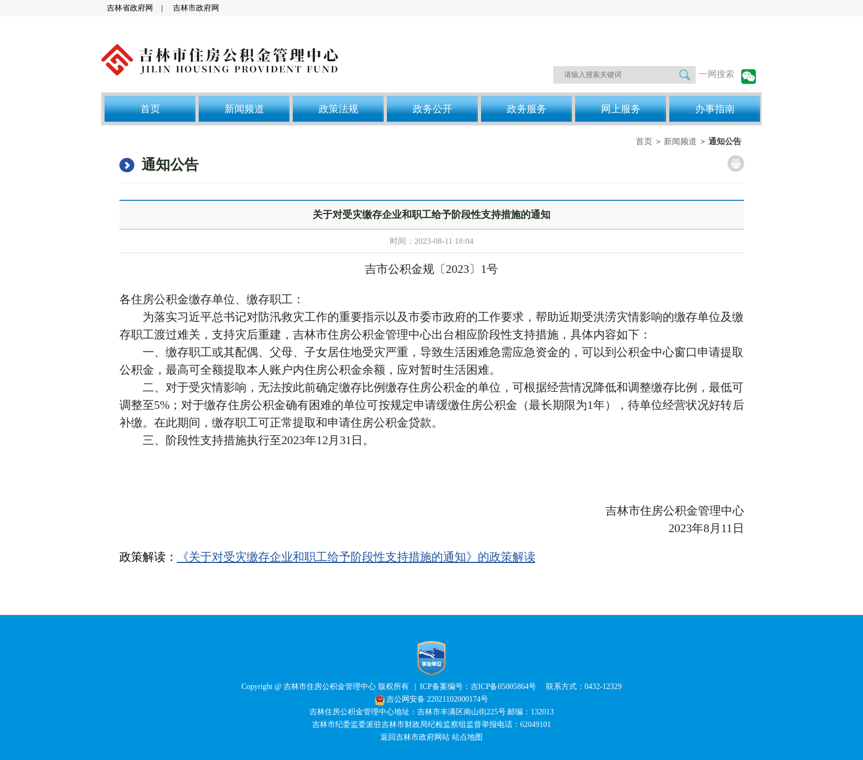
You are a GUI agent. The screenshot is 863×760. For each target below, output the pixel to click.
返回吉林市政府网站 (416, 737)
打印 (736, 163)
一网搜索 (716, 74)
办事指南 (715, 108)
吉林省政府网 (130, 8)
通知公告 (724, 141)
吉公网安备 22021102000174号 (437, 699)
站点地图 (467, 737)
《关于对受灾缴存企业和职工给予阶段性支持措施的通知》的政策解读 (356, 557)
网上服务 (621, 108)
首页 (150, 108)
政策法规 (338, 108)
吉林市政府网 (196, 8)
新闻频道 (244, 108)
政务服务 (527, 108)
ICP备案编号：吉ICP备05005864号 (479, 686)
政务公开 (432, 108)
